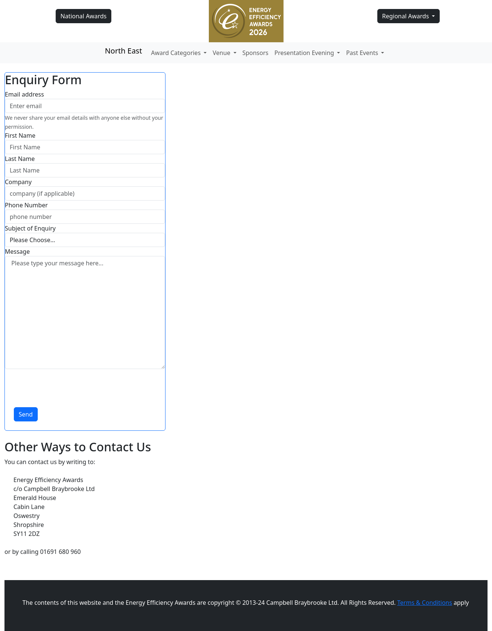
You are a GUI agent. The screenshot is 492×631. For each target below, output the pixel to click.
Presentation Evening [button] (304, 53)
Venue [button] (222, 53)
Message (17, 251)
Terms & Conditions (424, 602)
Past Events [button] (363, 53)
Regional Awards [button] (406, 16)
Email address (24, 94)
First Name (20, 135)
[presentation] (61, 383)
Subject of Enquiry (30, 228)
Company (18, 182)
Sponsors (255, 53)
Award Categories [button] (176, 53)
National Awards (83, 16)
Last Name (20, 159)
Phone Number (26, 205)
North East (123, 51)
